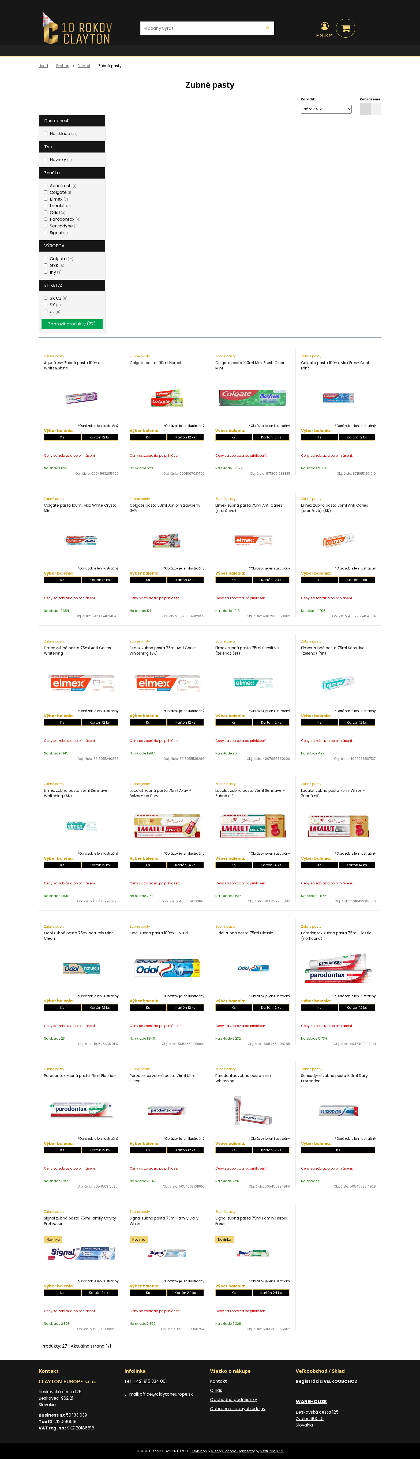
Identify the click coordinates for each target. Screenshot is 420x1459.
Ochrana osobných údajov (237, 1409)
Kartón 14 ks (185, 865)
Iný (56, 272)
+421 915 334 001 (150, 1381)
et (55, 312)
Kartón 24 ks (99, 1292)
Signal (59, 233)
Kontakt (218, 1381)
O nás (216, 1390)
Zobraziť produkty (72, 324)
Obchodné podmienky (233, 1399)
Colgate (61, 192)
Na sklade (64, 133)
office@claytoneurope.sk (166, 1394)
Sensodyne (64, 226)
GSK (57, 265)
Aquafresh (63, 186)
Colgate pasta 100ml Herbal (155, 362)
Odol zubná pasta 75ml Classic (244, 933)
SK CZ (59, 298)
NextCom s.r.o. (272, 1451)
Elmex (59, 199)
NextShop (199, 1451)
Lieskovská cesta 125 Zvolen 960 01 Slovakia (317, 1418)
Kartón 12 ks (100, 437)
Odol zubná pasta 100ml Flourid (159, 933)
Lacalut (60, 206)
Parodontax (65, 219)
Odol (57, 212)
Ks (62, 437)
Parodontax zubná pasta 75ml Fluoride (80, 1075)
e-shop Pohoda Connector (233, 1451)
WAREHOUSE (311, 1401)
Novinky (61, 160)
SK (55, 305)
